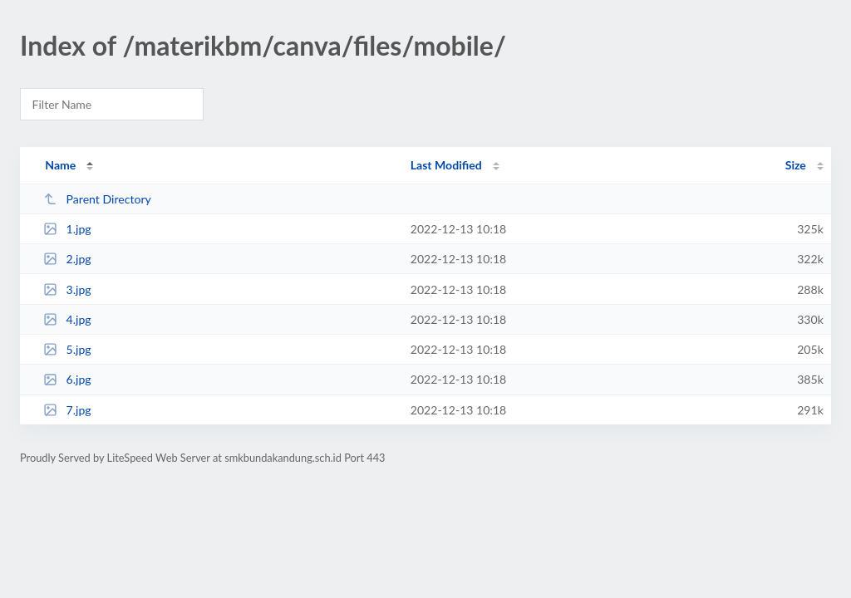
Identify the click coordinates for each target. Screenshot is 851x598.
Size (795, 165)
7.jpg (67, 410)
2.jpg (67, 259)
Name (60, 165)
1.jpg (67, 229)
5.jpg (67, 349)
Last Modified (446, 165)
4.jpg (67, 319)
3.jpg (67, 289)
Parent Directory (97, 199)
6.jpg (67, 379)
